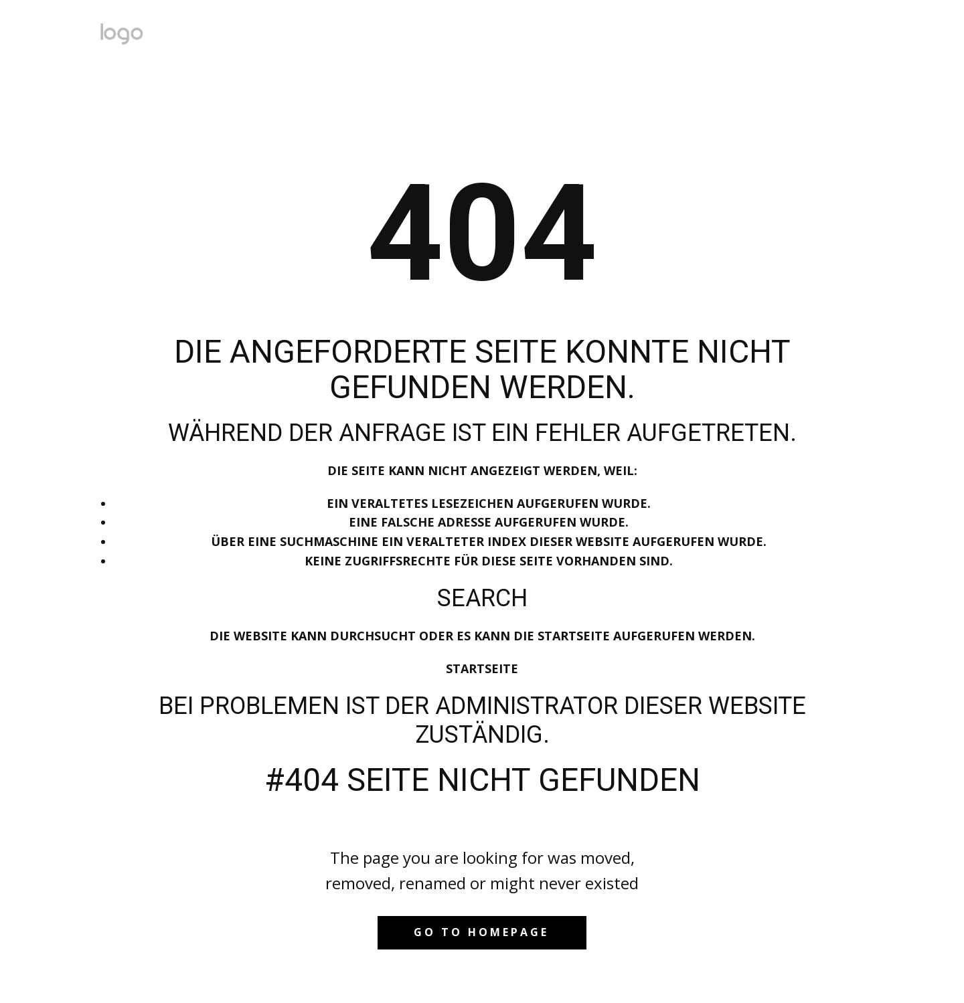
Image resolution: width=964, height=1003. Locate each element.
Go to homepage (481, 932)
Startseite (482, 668)
